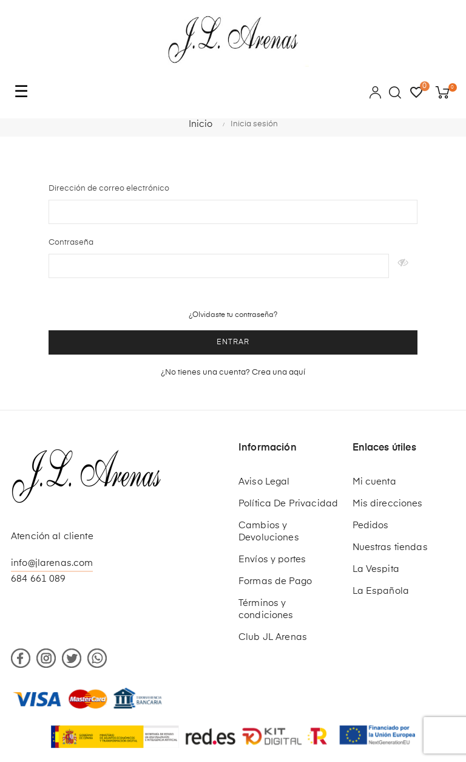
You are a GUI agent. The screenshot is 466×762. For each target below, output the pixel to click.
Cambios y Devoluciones (268, 531)
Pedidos (371, 525)
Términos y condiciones (266, 609)
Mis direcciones (388, 503)
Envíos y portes (272, 559)
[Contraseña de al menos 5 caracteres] (219, 266)
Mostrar (403, 266)
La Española (381, 591)
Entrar (233, 342)
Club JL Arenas (272, 637)
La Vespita (376, 569)
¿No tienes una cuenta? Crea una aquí (233, 372)
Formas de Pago (275, 581)
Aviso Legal (264, 481)
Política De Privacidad (288, 503)
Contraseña (71, 243)
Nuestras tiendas (390, 547)
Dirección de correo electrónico (109, 188)
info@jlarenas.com (52, 563)
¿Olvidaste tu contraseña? (233, 315)
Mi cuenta (374, 481)
